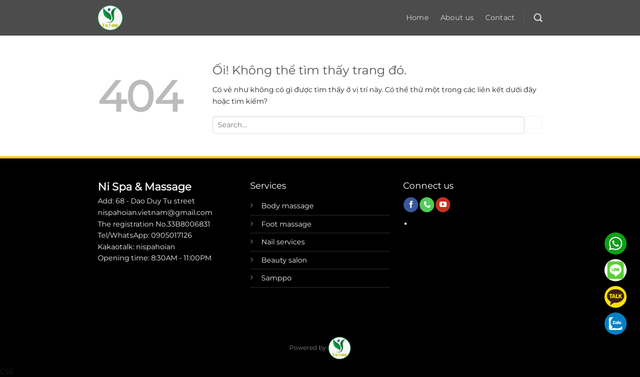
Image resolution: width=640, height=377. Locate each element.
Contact (500, 17)
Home (417, 17)
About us (457, 17)
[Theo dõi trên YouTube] (443, 204)
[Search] (538, 17)
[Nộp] (533, 125)
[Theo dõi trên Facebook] (411, 204)
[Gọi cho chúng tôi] (427, 204)
